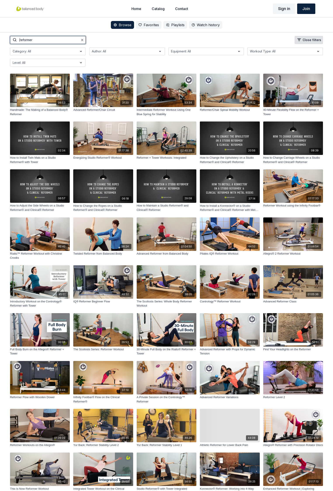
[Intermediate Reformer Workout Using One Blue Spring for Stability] (167, 112)
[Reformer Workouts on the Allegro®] (40, 445)
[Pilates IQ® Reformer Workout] (230, 254)
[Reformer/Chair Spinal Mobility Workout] (230, 110)
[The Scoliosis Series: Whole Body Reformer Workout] (167, 303)
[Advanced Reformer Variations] (230, 397)
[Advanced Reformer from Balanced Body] (167, 254)
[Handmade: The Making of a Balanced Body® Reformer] (40, 112)
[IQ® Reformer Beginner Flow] (103, 301)
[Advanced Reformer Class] (293, 301)
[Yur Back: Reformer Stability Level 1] (167, 445)
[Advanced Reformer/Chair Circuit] (103, 110)
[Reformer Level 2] (293, 397)
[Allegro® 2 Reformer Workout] (293, 254)
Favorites (148, 25)
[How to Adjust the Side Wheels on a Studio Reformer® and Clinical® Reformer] (40, 207)
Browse (122, 25)
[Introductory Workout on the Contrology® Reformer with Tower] (40, 303)
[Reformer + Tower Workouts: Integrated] (167, 158)
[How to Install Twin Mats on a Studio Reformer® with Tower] (40, 160)
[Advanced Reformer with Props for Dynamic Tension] (230, 351)
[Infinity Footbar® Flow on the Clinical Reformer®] (103, 399)
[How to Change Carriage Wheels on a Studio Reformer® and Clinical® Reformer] (293, 160)
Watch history (206, 25)
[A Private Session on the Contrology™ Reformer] (167, 399)
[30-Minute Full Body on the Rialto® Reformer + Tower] (167, 351)
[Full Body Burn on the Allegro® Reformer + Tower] (40, 351)
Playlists (175, 25)
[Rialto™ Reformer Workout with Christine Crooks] (40, 256)
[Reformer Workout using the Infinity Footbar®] (293, 205)
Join (306, 8)
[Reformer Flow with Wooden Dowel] (40, 397)
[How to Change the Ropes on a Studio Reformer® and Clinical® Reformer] (103, 208)
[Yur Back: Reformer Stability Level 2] (103, 445)
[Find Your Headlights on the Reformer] (293, 349)
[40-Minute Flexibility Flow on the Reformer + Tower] (293, 112)
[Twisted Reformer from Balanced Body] (103, 254)
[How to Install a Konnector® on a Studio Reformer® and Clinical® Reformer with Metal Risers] (230, 208)
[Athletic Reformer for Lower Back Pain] (230, 445)
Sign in (284, 8)
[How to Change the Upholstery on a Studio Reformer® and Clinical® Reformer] (230, 160)
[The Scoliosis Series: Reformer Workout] (103, 349)
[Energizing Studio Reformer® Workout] (103, 158)
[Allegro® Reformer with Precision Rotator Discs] (293, 445)
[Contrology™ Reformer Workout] (230, 301)
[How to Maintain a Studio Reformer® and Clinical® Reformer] (167, 207)
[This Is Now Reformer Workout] (40, 489)
